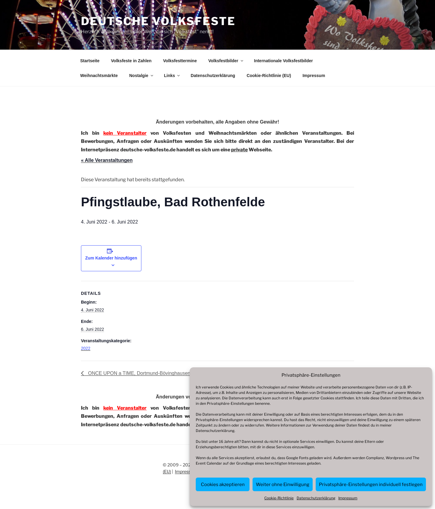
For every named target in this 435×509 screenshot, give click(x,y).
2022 (85, 348)
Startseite (90, 60)
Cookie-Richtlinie (279, 498)
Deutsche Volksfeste (158, 21)
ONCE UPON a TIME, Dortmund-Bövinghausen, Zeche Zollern (155, 373)
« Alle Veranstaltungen (107, 160)
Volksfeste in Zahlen (131, 60)
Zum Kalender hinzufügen (111, 258)
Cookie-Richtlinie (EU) (268, 75)
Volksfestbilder (226, 60)
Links (172, 75)
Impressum (347, 498)
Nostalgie (141, 75)
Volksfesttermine (180, 60)
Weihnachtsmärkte (99, 75)
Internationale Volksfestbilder (283, 60)
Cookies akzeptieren (223, 484)
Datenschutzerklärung (215, 430)
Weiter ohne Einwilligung (282, 484)
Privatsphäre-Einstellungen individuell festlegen (371, 484)
